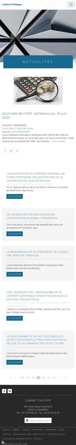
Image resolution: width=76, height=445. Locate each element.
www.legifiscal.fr (21, 131)
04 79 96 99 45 (29, 413)
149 (28, 378)
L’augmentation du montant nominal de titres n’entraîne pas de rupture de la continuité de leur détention (35, 177)
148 (22, 378)
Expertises (37, 430)
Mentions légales (56, 434)
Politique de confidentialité (17, 439)
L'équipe (26, 430)
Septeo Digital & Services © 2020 (14, 444)
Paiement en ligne (22, 434)
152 (43, 378)
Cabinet (16, 430)
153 (49, 378)
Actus (61, 430)
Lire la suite (58, 141)
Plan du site (39, 434)
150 (33, 378)
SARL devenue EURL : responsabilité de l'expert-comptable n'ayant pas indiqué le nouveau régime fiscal (37, 296)
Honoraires (50, 430)
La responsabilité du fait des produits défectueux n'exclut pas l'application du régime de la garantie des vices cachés (36, 340)
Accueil (6, 430)
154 (54, 378)
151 (38, 378)
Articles (38, 439)
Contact (7, 434)
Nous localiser (40, 421)
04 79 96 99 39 (51, 413)
